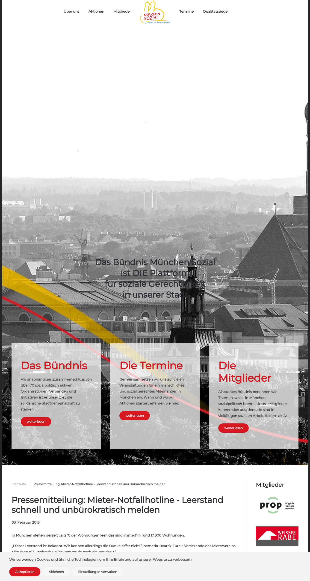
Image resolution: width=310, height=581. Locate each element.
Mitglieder (122, 11)
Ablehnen (56, 572)
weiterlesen (36, 422)
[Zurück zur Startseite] (155, 12)
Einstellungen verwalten (97, 572)
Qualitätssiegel (215, 11)
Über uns (71, 11)
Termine (186, 11)
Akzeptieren (24, 572)
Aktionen (96, 11)
